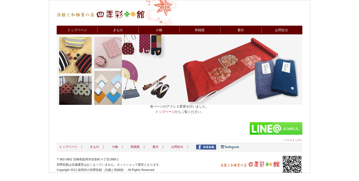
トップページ (77, 30)
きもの (118, 30)
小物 (159, 30)
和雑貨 (200, 30)
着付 (240, 30)
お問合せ (281, 30)
